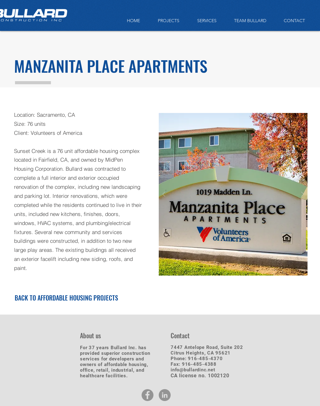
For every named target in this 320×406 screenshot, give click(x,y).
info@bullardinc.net (193, 370)
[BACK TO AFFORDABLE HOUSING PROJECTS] (66, 298)
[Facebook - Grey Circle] (147, 395)
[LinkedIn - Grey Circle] (165, 395)
